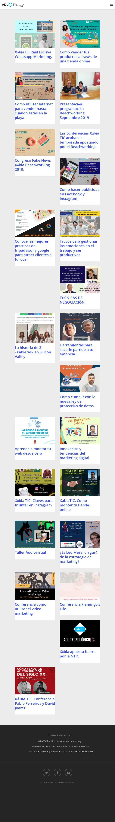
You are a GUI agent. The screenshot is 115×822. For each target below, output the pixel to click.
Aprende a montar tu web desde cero (78, 419)
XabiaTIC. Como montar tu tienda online (29, 543)
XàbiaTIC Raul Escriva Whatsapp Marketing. (33, 54)
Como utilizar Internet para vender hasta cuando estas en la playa (34, 119)
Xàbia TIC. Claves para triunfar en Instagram (78, 480)
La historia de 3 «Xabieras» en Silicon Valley (33, 363)
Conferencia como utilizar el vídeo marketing (75, 604)
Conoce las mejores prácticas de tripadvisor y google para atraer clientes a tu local (78, 243)
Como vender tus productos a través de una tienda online (78, 57)
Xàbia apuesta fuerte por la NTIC (78, 662)
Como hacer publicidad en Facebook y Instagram (35, 239)
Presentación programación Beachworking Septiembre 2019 (74, 119)
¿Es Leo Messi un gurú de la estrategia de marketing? (33, 604)
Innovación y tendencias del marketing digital (29, 482)
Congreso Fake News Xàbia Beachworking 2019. (33, 178)
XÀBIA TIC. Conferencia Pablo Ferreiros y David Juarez (35, 725)
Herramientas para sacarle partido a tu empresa (76, 361)
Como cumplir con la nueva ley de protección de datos (32, 421)
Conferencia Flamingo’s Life (35, 662)
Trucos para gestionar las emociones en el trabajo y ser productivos (34, 302)
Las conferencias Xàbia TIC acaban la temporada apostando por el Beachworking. (79, 153)
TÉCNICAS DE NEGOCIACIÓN (72, 297)
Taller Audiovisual (75, 538)
